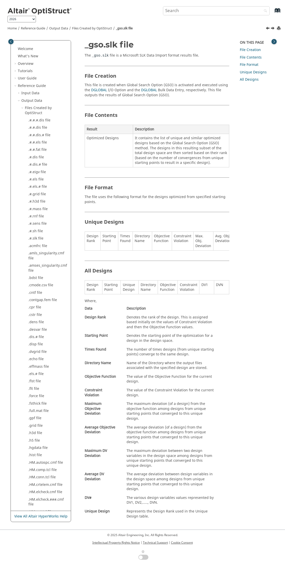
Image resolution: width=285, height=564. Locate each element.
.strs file (35, 68)
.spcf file (35, 46)
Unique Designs (253, 72)
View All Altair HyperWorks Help (41, 516)
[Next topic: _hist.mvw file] (273, 29)
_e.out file (36, 112)
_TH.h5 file (37, 437)
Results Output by (40, 469)
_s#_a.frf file (38, 319)
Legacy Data (31, 479)
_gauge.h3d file (41, 171)
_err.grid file (38, 127)
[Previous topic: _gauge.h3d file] (268, 29)
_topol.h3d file (40, 444)
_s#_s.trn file (38, 370)
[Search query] (216, 10)
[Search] (264, 11)
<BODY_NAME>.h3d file (48, 459)
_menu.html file (41, 260)
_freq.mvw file (40, 164)
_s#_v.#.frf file (40, 378)
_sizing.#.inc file (41, 430)
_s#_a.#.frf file (40, 311)
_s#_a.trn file (39, 334)
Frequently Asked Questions (41, 501)
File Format (249, 64)
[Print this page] (279, 28)
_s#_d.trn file (39, 363)
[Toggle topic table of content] (274, 41)
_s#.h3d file (38, 304)
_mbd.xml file (39, 252)
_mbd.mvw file (40, 245)
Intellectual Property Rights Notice (116, 542)
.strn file (35, 60)
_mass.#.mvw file (42, 208)
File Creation (250, 50)
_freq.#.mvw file (41, 156)
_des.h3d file (39, 97)
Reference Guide (33, 28)
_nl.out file (37, 289)
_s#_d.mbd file (40, 356)
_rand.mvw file (40, 297)
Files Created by (92, 28)
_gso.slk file (124, 28)
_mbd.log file (39, 230)
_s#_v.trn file (38, 400)
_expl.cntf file (39, 134)
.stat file (35, 53)
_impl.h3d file (39, 193)
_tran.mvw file (40, 452)
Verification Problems (36, 494)
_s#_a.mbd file (40, 326)
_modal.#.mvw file (43, 267)
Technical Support (155, 542)
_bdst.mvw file (40, 90)
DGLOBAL (99, 90)
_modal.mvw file (41, 274)
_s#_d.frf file (38, 348)
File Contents (251, 57)
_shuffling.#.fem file (45, 415)
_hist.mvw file (39, 186)
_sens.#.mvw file (42, 407)
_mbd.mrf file (39, 238)
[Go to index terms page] (272, 13)
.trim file (35, 82)
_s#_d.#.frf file (40, 341)
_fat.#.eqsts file (41, 142)
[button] (26, 46)
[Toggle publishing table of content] (11, 41)
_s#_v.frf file (38, 385)
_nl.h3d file (37, 282)
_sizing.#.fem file (42, 422)
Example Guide (30, 486)
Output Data (58, 28)
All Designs (249, 79)
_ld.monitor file (41, 201)
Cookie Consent (182, 542)
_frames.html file (42, 149)
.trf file (34, 75)
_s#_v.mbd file (40, 393)
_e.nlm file (37, 105)
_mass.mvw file (41, 215)
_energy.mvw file (42, 119)
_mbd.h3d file (39, 223)
